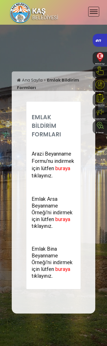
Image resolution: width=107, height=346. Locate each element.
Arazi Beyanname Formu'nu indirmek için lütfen (53, 161)
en (98, 40)
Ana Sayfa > (32, 80)
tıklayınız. (42, 175)
